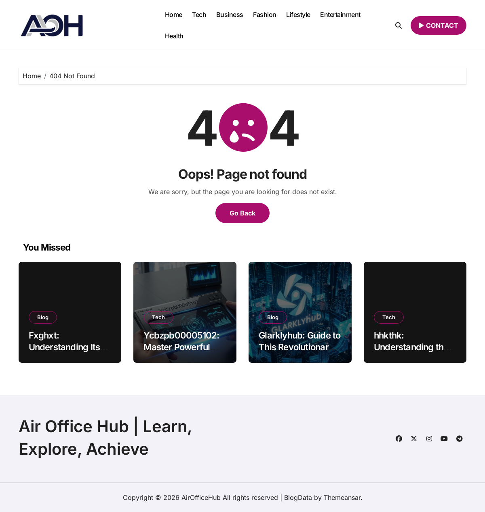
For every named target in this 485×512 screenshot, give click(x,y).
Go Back (242, 213)
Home (173, 14)
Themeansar (342, 497)
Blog (42, 317)
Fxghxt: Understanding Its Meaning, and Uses (67, 347)
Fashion (264, 14)
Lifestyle (298, 14)
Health (174, 36)
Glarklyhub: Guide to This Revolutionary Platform (299, 347)
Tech (199, 14)
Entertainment (340, 14)
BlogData (298, 497)
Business (229, 14)
